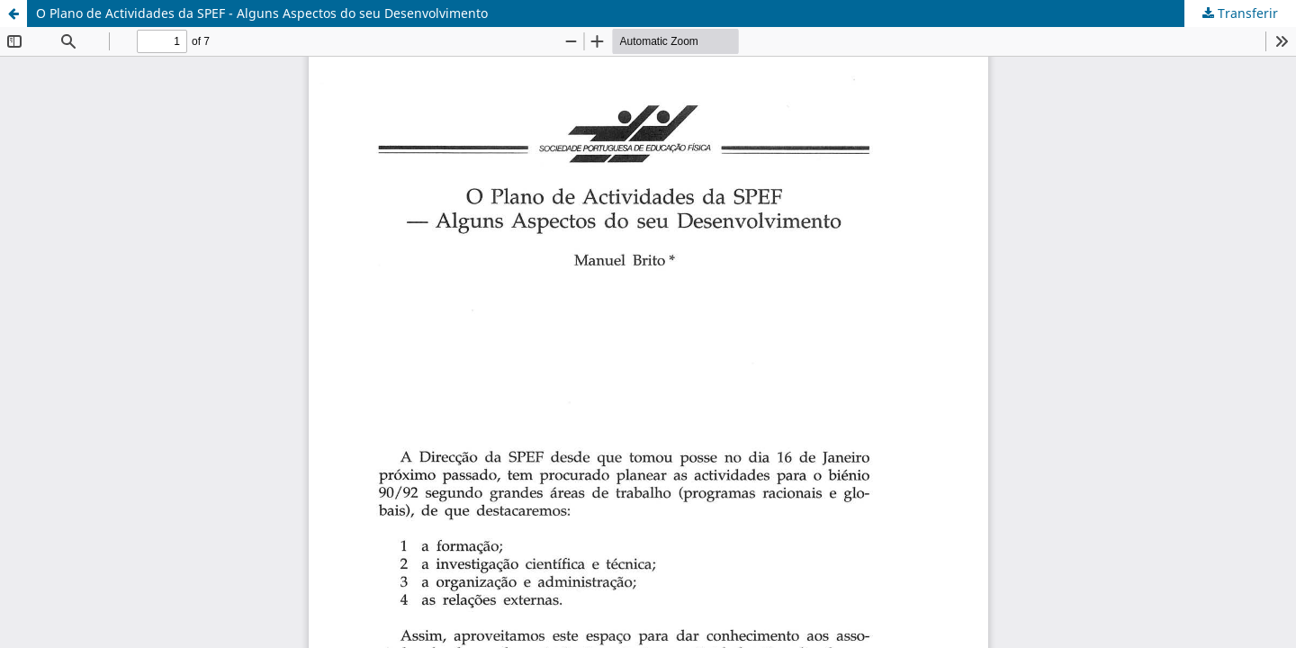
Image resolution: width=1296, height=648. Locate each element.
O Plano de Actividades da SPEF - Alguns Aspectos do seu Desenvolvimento (262, 13)
